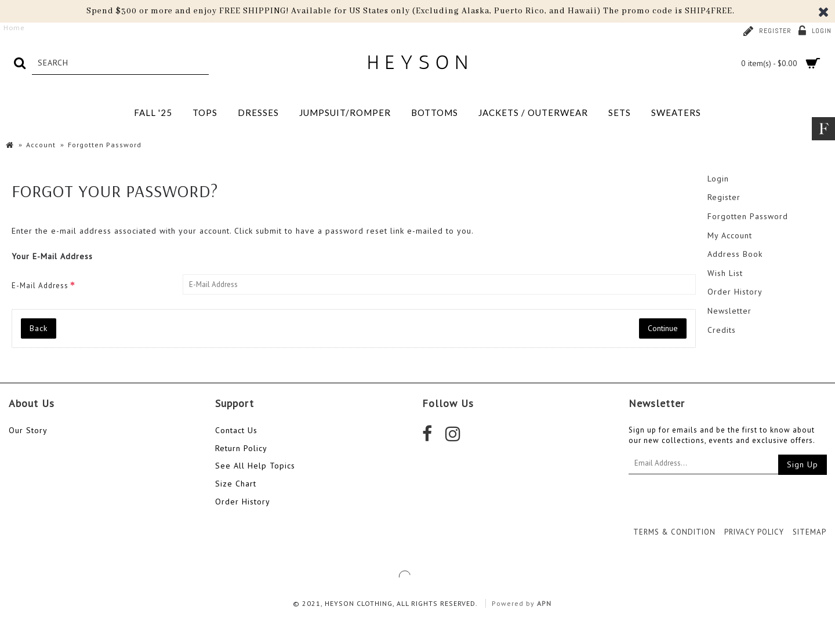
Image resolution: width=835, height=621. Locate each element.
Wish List (725, 273)
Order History (735, 291)
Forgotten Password (747, 216)
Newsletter (729, 311)
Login (718, 178)
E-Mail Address (40, 285)
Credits (721, 330)
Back (39, 328)
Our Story (28, 430)
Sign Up (802, 464)
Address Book (735, 254)
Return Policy (241, 448)
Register (723, 197)
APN (544, 603)
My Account (729, 235)
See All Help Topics (255, 465)
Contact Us (236, 430)
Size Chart (235, 483)
